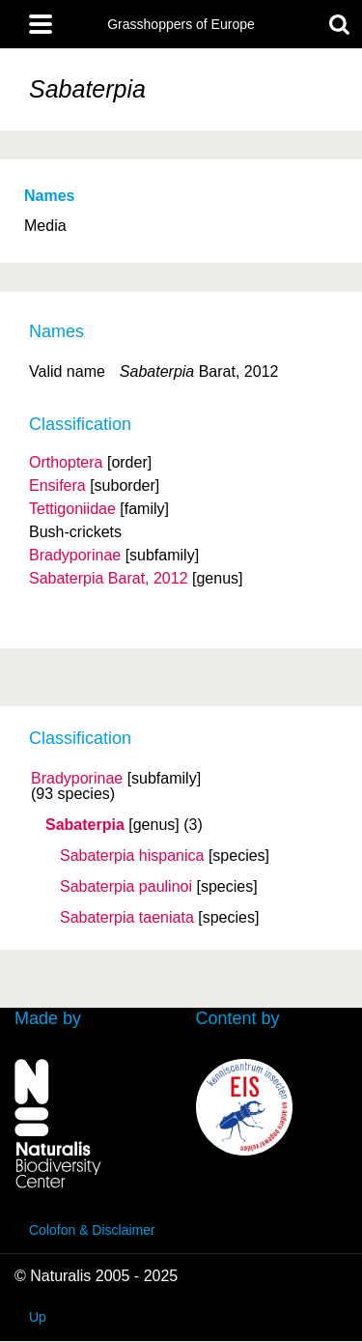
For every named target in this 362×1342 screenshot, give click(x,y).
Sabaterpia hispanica (132, 856)
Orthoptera (65, 462)
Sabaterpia (85, 825)
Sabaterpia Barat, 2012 (108, 578)
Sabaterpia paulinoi (126, 887)
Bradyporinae (77, 778)
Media (45, 225)
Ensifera (57, 485)
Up (37, 1317)
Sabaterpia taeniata (127, 918)
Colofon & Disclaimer (92, 1230)
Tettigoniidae (72, 508)
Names (49, 195)
